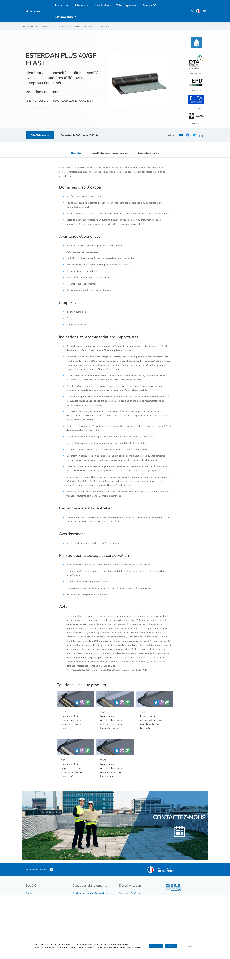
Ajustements (191, 946)
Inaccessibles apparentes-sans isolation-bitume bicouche (151, 711)
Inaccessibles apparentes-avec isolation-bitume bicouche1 (72, 759)
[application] (148, 6)
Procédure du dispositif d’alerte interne (91, 890)
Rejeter (170, 946)
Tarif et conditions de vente (132, 886)
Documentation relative (150, 142)
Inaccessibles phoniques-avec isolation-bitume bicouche (71, 711)
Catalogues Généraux (129, 882)
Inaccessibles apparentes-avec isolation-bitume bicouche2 (111, 759)
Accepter (152, 946)
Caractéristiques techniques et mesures (109, 142)
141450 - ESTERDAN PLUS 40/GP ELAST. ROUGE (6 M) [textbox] (60, 90)
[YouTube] (51, 859)
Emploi (29, 890)
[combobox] (64, 90)
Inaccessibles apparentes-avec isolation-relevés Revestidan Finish (111, 711)
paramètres (129, 948)
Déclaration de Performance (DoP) (77, 124)
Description (74, 142)
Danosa (29, 882)
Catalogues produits (129, 890)
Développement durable (37, 886)
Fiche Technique (38, 124)
